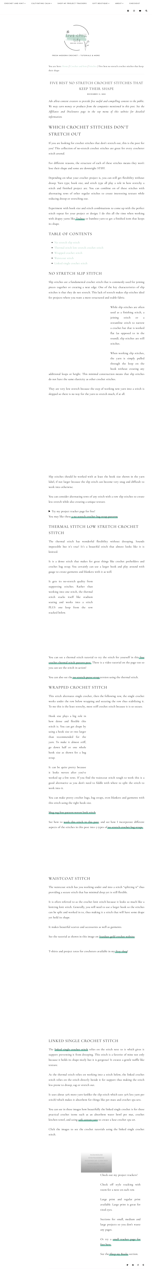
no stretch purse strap (86, 677)
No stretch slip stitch (67, 242)
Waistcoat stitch (64, 258)
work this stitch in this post (81, 822)
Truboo (80, 218)
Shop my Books (118, 1254)
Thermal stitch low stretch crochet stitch (78, 247)
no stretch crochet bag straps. (125, 827)
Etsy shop (121, 951)
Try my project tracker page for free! (73, 511)
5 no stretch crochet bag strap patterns (94, 516)
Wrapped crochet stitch (68, 253)
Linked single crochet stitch (70, 263)
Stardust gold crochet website (117, 936)
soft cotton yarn (88, 1119)
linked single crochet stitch (71, 1049)
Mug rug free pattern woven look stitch (72, 812)
